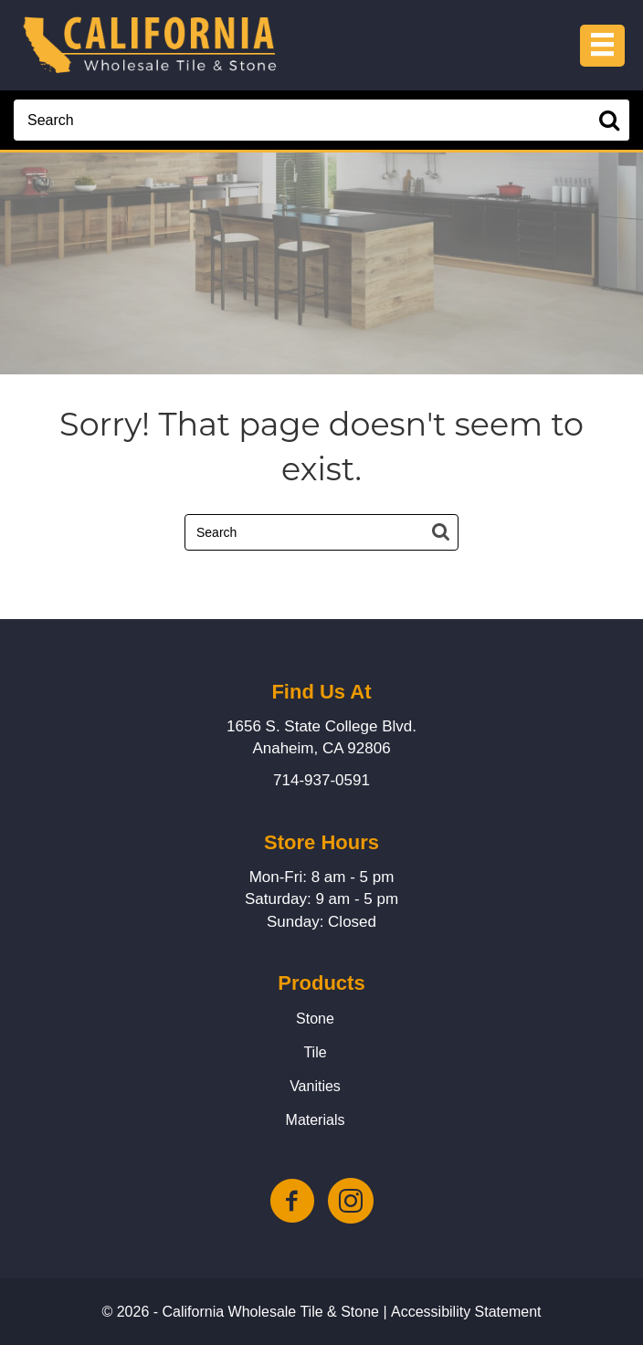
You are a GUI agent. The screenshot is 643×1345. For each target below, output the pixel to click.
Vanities (315, 1086)
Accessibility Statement (466, 1311)
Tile (314, 1052)
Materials (315, 1120)
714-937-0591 (321, 780)
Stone (315, 1018)
